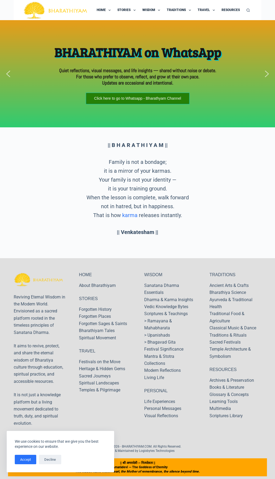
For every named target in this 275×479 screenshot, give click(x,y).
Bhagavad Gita (161, 342)
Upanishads (158, 335)
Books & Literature (226, 387)
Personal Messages (162, 408)
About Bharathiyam (97, 285)
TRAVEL (87, 351)
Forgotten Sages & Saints (103, 323)
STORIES (88, 298)
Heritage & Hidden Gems (102, 368)
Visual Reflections (161, 415)
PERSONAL (156, 390)
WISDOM (153, 274)
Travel (207, 10)
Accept (25, 460)
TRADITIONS (222, 274)
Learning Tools (223, 401)
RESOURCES (223, 369)
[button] (8, 74)
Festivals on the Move (99, 361)
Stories (127, 10)
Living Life (154, 377)
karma (130, 215)
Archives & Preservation (231, 380)
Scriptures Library (226, 415)
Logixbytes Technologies (157, 451)
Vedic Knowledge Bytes (166, 306)
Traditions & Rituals (228, 335)
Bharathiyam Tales (97, 330)
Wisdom (152, 10)
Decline (50, 460)
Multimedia (220, 408)
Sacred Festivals (225, 342)
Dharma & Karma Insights (168, 299)
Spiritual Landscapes (99, 383)
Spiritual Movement (97, 337)
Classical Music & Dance (232, 327)
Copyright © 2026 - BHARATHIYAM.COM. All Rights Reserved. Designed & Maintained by (137, 449)
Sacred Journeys (95, 376)
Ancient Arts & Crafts (229, 285)
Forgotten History (95, 309)
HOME (85, 274)
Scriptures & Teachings (166, 313)
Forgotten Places (95, 316)
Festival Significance (163, 349)
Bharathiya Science (227, 292)
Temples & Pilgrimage (99, 389)
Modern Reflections (162, 370)
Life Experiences (159, 401)
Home (105, 10)
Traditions (180, 10)
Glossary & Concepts (229, 394)
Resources (234, 10)
